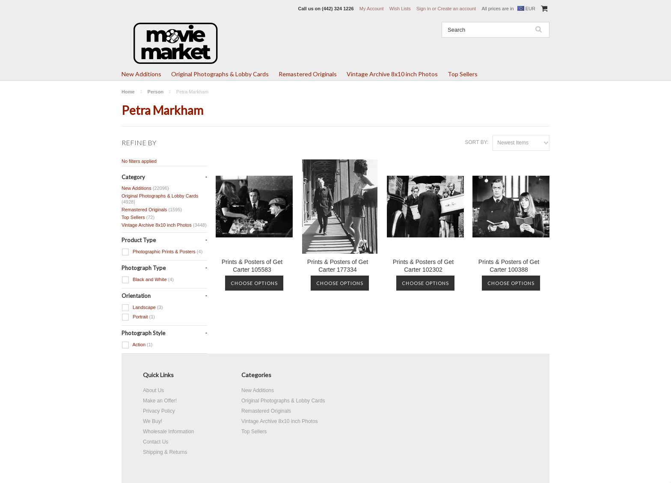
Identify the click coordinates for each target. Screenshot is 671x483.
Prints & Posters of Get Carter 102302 (423, 265)
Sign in (423, 8)
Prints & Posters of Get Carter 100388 (508, 265)
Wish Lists (400, 8)
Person (155, 91)
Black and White (148, 280)
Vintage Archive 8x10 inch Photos (392, 74)
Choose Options (254, 283)
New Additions (141, 74)
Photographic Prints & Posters (162, 252)
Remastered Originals (308, 74)
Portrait (138, 317)
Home (128, 91)
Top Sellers (463, 74)
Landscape (142, 308)
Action (137, 345)
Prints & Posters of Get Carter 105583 (252, 265)
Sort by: (476, 142)
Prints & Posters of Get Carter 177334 (337, 265)
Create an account (456, 8)
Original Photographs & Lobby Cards (220, 74)
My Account (371, 8)
